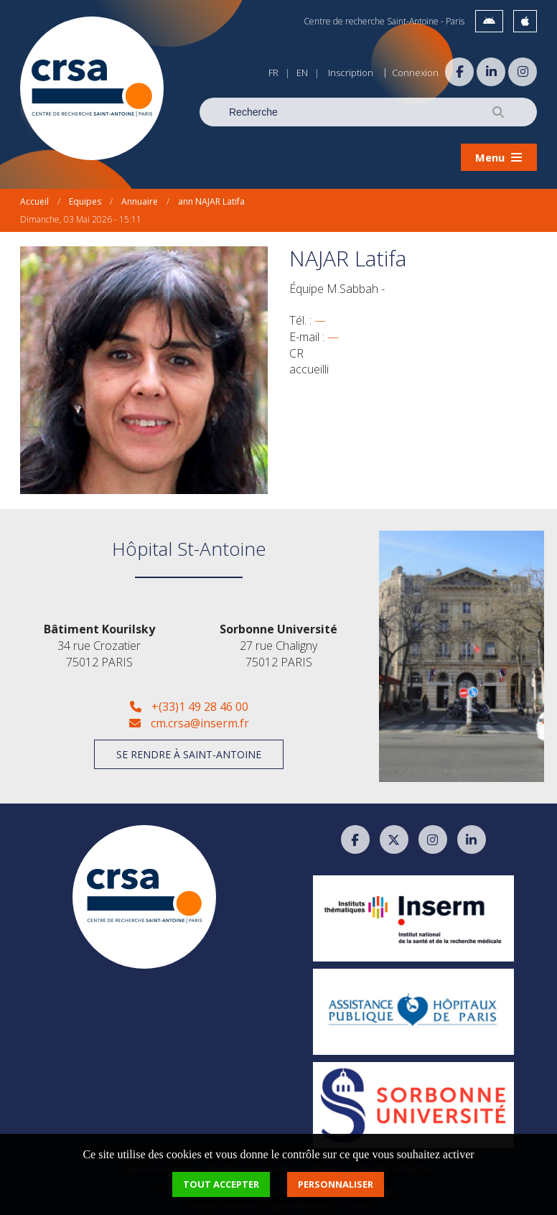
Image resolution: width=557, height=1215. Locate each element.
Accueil (34, 197)
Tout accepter (221, 1184)
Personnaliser (335, 1184)
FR (273, 72)
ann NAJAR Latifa (211, 197)
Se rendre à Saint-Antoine (188, 750)
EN (302, 72)
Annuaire (139, 197)
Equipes (85, 197)
